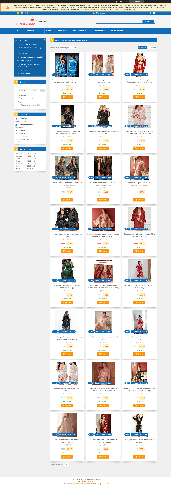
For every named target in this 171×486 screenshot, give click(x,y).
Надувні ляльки (24, 73)
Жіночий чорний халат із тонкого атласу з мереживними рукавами (67, 338)
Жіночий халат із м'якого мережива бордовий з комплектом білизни (139, 81)
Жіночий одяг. (23, 53)
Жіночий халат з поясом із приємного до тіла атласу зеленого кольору (139, 389)
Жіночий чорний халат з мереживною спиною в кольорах (67, 184)
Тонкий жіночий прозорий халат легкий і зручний (103, 338)
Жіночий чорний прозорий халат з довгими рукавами (103, 184)
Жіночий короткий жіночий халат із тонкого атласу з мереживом (103, 389)
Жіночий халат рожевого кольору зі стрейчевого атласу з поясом (139, 132)
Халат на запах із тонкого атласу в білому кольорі (67, 441)
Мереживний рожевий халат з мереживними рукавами (139, 184)
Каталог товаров (32, 31)
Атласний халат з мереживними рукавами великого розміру (67, 132)
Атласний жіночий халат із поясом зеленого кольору (67, 286)
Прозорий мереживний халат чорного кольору (139, 441)
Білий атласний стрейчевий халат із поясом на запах (103, 81)
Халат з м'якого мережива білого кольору (67, 389)
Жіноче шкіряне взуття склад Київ (30, 57)
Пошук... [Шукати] (148, 21)
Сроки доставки (100, 31)
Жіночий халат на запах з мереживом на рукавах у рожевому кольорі (103, 235)
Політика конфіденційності (100, 484)
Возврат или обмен (79, 31)
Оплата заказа (62, 31)
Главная (19, 31)
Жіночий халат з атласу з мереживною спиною (67, 235)
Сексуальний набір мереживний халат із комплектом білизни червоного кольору (103, 286)
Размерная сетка (117, 31)
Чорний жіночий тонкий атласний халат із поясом (103, 132)
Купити (68, 97)
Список (153, 48)
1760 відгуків (122, 1)
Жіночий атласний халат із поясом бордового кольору (103, 441)
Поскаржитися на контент (81, 484)
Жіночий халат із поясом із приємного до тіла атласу (139, 286)
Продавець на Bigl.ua (85, 481)
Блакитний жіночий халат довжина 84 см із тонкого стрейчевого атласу (67, 81)
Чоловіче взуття (24, 60)
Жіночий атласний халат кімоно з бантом (139, 338)
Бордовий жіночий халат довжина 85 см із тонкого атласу (139, 235)
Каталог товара (21, 40)
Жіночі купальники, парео (27, 44)
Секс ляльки (22, 70)
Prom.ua (97, 479)
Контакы (49, 31)
